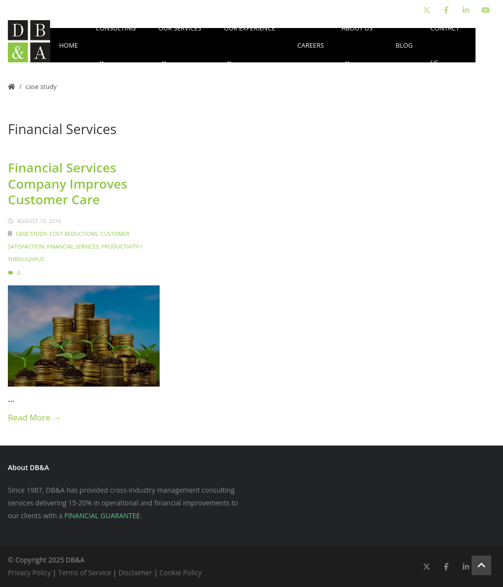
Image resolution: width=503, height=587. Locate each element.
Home (68, 45)
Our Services (179, 45)
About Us (356, 45)
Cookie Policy (181, 572)
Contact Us (444, 45)
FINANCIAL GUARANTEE (102, 515)
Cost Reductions (74, 233)
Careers (310, 45)
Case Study (41, 86)
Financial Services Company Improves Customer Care (67, 183)
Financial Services (72, 246)
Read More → (34, 417)
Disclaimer (135, 572)
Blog (404, 45)
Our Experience (249, 45)
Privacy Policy (29, 572)
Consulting (116, 45)
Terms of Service (84, 572)
